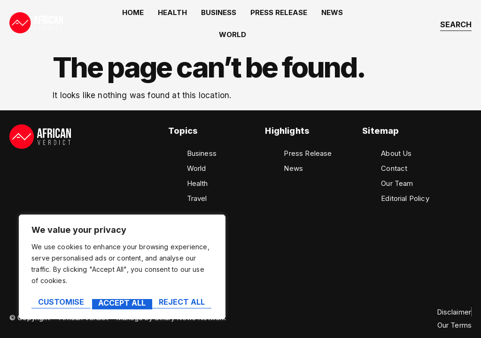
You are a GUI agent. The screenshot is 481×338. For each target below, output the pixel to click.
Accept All (183, 303)
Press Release (258, 15)
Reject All (121, 303)
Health (161, 15)
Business (202, 15)
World (340, 15)
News (307, 15)
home (126, 15)
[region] (122, 269)
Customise (60, 303)
